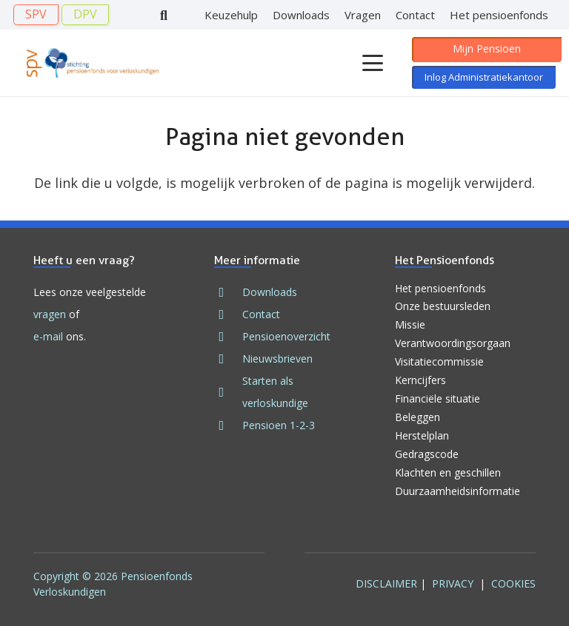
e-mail (48, 336)
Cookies (513, 583)
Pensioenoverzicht (286, 336)
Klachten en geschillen (448, 472)
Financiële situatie (437, 398)
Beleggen (417, 417)
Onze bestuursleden (442, 306)
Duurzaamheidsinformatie (457, 491)
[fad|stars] (228, 392)
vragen (49, 314)
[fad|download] (228, 292)
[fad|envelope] (228, 314)
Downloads (269, 292)
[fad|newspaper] (228, 359)
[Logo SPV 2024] (93, 63)
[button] (372, 63)
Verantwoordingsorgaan (452, 343)
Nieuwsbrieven (277, 358)
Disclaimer (386, 583)
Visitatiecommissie (439, 361)
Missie (410, 324)
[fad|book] (228, 425)
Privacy (452, 583)
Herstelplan (422, 435)
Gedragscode (427, 454)
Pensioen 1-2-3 (278, 425)
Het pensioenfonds (440, 288)
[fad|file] (228, 336)
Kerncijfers (420, 380)
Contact (261, 314)
